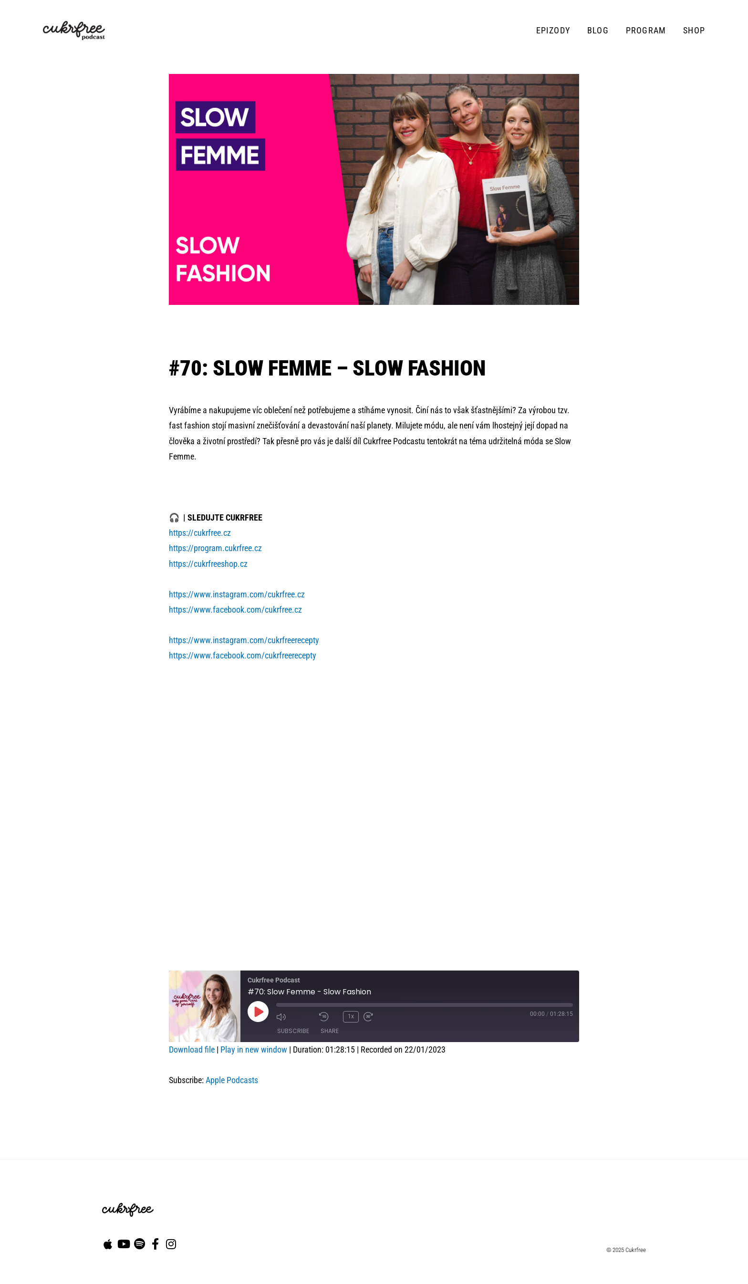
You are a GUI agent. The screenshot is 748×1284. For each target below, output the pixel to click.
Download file (192, 1049)
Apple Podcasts (232, 1080)
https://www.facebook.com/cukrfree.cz (235, 610)
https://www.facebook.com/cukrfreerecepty (242, 655)
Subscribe (293, 1031)
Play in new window (253, 1049)
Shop (694, 30)
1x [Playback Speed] (351, 1016)
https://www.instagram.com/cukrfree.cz (237, 594)
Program (646, 30)
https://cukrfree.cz (200, 533)
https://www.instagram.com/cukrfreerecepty (244, 640)
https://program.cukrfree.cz (215, 548)
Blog (598, 30)
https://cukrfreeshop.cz (208, 564)
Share (330, 1031)
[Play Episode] (258, 1011)
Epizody (553, 30)
